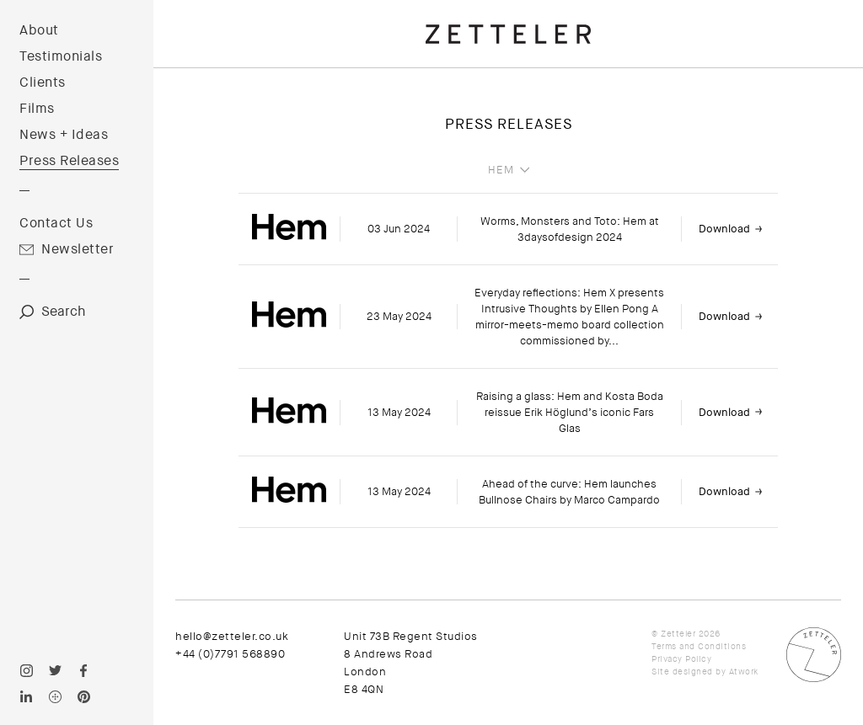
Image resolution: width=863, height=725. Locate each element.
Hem (501, 170)
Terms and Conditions (698, 646)
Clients (42, 82)
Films (37, 108)
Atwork (743, 671)
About (39, 30)
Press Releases (69, 160)
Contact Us (56, 223)
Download (724, 228)
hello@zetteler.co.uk (231, 636)
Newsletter (77, 249)
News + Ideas (63, 134)
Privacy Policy (681, 658)
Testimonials (60, 56)
